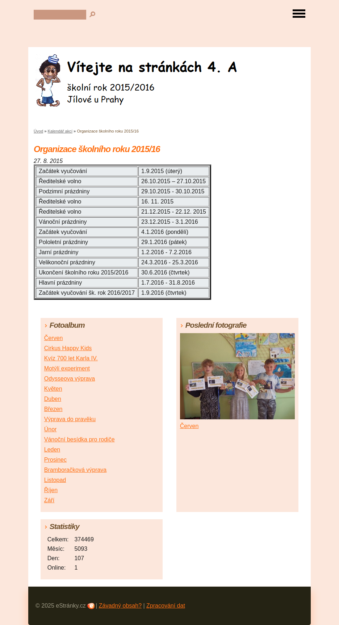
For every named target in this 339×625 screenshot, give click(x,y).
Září (49, 500)
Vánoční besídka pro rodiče (79, 439)
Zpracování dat (165, 606)
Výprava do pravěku (70, 419)
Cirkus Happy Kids (68, 348)
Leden (52, 449)
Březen (53, 409)
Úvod (38, 131)
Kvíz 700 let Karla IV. (71, 358)
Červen (53, 338)
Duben (52, 399)
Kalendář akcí (60, 131)
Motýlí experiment (67, 368)
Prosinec (55, 460)
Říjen (51, 490)
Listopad (55, 480)
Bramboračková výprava (75, 470)
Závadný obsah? (120, 606)
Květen (53, 389)
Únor (50, 429)
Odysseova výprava (69, 379)
